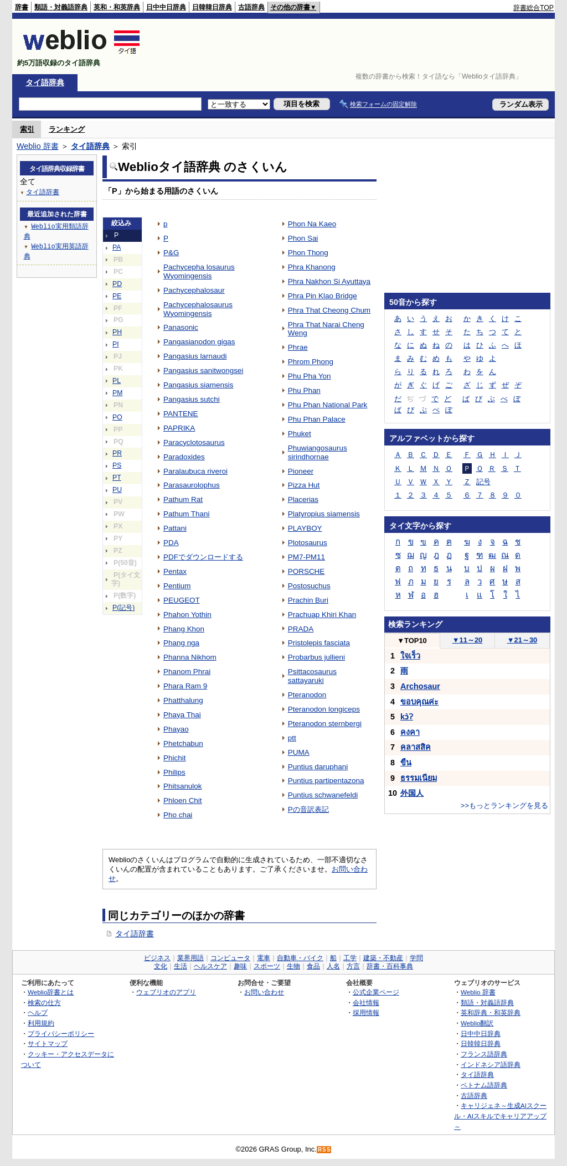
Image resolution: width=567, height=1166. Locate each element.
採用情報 (366, 1012)
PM (117, 393)
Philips (174, 772)
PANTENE (180, 414)
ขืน (405, 762)
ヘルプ (38, 1012)
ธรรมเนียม (418, 778)
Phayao (176, 729)
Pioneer (300, 471)
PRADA (300, 629)
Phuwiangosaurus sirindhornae (317, 452)
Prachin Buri (308, 600)
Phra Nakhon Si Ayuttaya (329, 281)
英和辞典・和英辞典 (490, 1012)
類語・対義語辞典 (60, 7)
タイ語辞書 (134, 933)
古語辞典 (251, 7)
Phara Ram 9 (185, 686)
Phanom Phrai (186, 671)
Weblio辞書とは (51, 992)
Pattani (175, 528)
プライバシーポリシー (61, 1033)
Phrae (298, 347)
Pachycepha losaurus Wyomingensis (199, 271)
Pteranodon (307, 695)
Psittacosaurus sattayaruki (312, 676)
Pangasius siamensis (198, 385)
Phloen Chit (182, 800)
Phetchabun (183, 743)
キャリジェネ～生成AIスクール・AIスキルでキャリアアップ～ (500, 1115)
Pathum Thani (186, 514)
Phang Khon (183, 629)
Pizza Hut (304, 485)
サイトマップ (48, 1043)
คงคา (410, 732)
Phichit (174, 758)
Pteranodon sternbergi (325, 723)
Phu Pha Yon (309, 376)
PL (116, 381)
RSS (324, 1150)
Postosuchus (309, 586)
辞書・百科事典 (390, 966)
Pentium (176, 586)
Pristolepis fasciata (319, 643)
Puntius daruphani (318, 767)
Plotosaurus (307, 542)
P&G (171, 252)
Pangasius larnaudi (194, 356)
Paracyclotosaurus (194, 442)
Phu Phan (304, 390)
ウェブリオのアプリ (166, 992)
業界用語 (190, 958)
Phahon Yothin (187, 614)
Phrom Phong (310, 361)
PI (115, 344)
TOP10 (412, 640)
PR (117, 453)
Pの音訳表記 (308, 809)
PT (116, 477)
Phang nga (181, 643)
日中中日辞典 (166, 7)
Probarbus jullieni (316, 657)
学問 (416, 958)
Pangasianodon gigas (199, 342)
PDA (171, 542)
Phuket (299, 433)
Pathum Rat (183, 499)
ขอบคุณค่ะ (419, 701)
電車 (263, 958)
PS (116, 465)
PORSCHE (306, 571)
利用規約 (41, 1023)
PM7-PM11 (306, 557)
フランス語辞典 (484, 1054)
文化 (160, 966)
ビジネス (157, 958)
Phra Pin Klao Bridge (322, 296)
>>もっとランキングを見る (504, 805)
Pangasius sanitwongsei (203, 370)
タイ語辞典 (44, 82)
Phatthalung (183, 700)
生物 (293, 966)
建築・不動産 (383, 958)
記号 (483, 482)
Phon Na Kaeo (312, 224)
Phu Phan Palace (317, 419)
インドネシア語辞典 (490, 1064)
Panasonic (180, 327)
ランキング (67, 129)
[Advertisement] (352, 46)
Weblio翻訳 (477, 1023)
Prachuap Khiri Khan (322, 614)
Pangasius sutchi (191, 399)
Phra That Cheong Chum (329, 310)
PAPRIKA (179, 428)
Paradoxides (184, 457)
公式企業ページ (376, 992)
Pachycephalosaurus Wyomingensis (198, 309)
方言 (353, 966)
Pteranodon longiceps (324, 709)
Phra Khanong (312, 267)
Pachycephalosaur (194, 290)
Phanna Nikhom (190, 657)
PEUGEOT (181, 600)
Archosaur (420, 686)
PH (117, 332)
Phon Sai (303, 238)
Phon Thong (308, 252)
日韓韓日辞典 (212, 7)
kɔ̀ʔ (406, 716)
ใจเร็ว (410, 655)
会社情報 (366, 1002)
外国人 (412, 793)
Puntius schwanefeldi (323, 795)
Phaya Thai (182, 715)
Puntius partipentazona (326, 780)
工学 (350, 958)
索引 (27, 129)
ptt (292, 738)
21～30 (522, 640)
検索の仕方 (44, 1002)
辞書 (21, 7)
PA (116, 247)
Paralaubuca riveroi (195, 471)
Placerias (303, 499)
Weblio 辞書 (38, 146)
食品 (313, 966)
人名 (333, 966)
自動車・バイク (300, 958)
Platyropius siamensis (324, 514)
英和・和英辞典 (117, 7)
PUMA (299, 752)
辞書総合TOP (533, 8)
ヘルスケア (210, 966)
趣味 (240, 966)
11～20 (467, 640)
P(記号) (123, 607)
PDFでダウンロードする (203, 557)
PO (117, 417)
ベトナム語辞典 (484, 1085)
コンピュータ (230, 958)
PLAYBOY (305, 528)
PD (117, 284)
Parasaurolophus (191, 485)
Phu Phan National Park (328, 405)
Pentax (175, 571)
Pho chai (177, 815)
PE (116, 296)
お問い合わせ (264, 992)
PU (117, 490)
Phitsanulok (182, 786)
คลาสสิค (415, 747)
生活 (180, 966)
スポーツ (267, 966)
